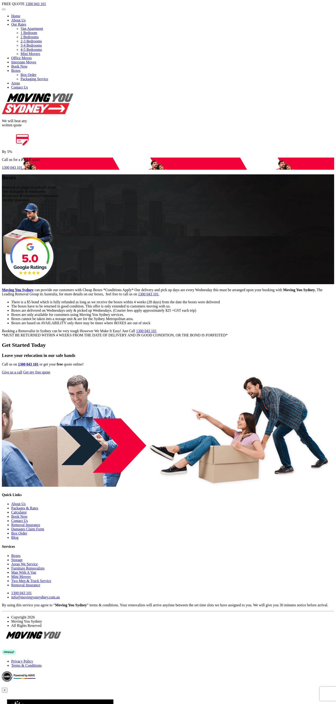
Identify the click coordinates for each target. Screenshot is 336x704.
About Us (18, 20)
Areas (15, 83)
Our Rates (18, 24)
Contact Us (19, 87)
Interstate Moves (23, 62)
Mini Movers (30, 54)
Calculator (19, 512)
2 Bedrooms (30, 37)
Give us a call (12, 372)
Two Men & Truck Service (31, 581)
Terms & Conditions (26, 665)
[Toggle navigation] (4, 9)
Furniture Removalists (28, 568)
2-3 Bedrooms (31, 41)
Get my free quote (36, 372)
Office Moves (21, 58)
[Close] (4, 690)
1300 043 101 (35, 4)
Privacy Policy (22, 661)
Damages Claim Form (27, 529)
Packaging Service (34, 79)
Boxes (16, 70)
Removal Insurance (25, 525)
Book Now (19, 66)
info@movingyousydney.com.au (35, 597)
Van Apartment (32, 29)
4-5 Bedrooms (31, 50)
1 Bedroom (29, 33)
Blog (14, 537)
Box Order (28, 75)
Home (15, 16)
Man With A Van (23, 572)
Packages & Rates (24, 508)
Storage (17, 560)
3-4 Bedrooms (31, 45)
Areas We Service (24, 564)
